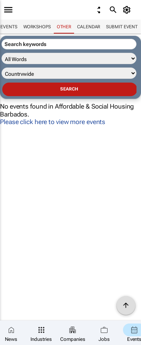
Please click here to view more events (52, 122)
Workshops (37, 26)
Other (64, 26)
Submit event (122, 26)
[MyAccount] (128, 9)
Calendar (88, 26)
